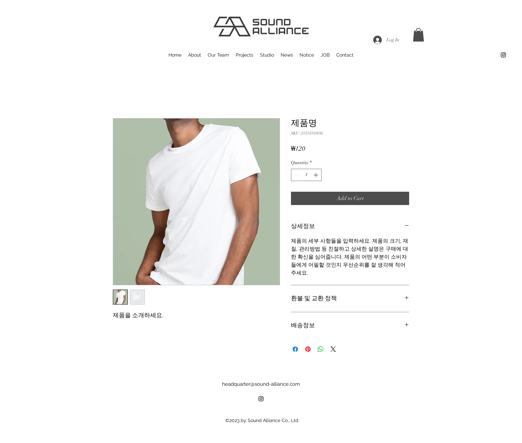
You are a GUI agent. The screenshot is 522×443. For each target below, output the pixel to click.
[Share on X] (333, 349)
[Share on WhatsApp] (321, 349)
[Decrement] (296, 175)
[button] (418, 35)
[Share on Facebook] (295, 349)
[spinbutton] (306, 175)
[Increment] (316, 175)
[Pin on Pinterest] (308, 349)
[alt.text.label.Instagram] (503, 55)
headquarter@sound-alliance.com (261, 384)
